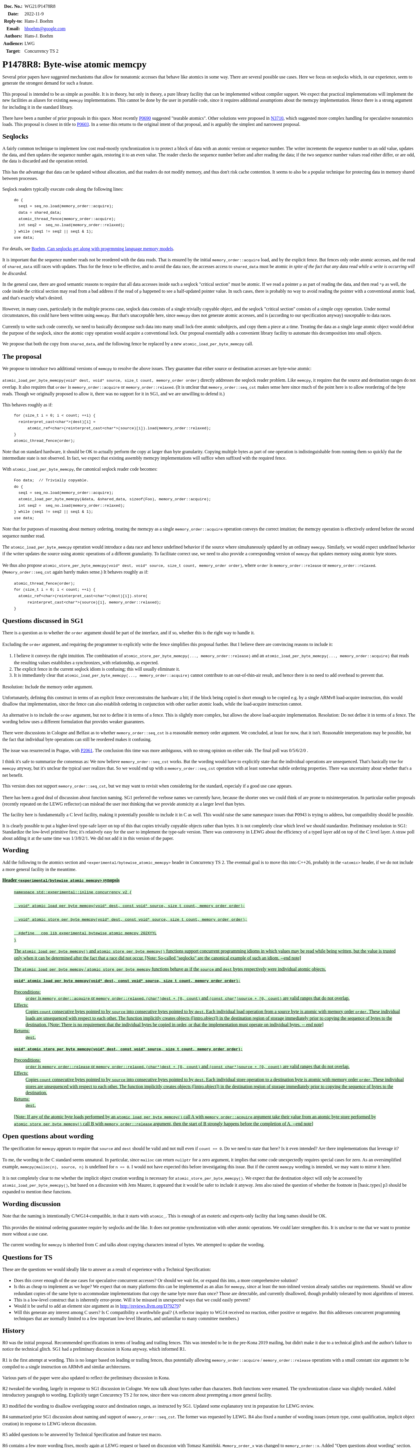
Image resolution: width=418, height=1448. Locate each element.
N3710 (277, 117)
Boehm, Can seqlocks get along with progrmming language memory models (102, 248)
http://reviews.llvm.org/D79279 (149, 1290)
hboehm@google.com (44, 28)
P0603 (83, 124)
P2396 (136, 1440)
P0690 (145, 117)
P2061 (87, 744)
